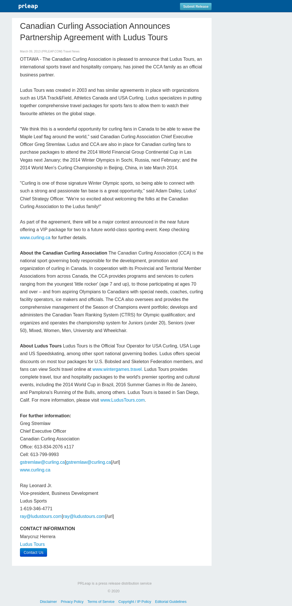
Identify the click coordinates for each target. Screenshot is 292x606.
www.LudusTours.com (122, 400)
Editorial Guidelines (170, 601)
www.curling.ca (35, 237)
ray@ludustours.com (41, 516)
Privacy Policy (72, 601)
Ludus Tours (32, 544)
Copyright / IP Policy (134, 601)
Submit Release (195, 7)
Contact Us (33, 552)
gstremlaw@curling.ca (42, 462)
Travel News (71, 51)
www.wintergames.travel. (117, 369)
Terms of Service (100, 601)
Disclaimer (48, 601)
